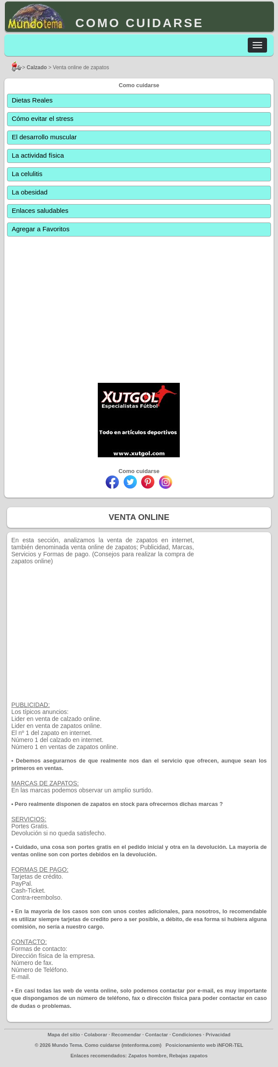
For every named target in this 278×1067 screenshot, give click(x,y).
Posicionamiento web (191, 1045)
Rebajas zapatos (188, 1055)
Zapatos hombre (147, 1055)
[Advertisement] (139, 305)
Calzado (37, 67)
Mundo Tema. (67, 1045)
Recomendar (126, 1034)
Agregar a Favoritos (41, 229)
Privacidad (218, 1034)
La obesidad (30, 192)
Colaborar (95, 1034)
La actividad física (38, 155)
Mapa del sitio (63, 1034)
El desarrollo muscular (44, 137)
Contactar (156, 1034)
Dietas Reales (32, 100)
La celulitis (27, 173)
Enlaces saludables (40, 210)
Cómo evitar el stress (43, 118)
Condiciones (187, 1034)
